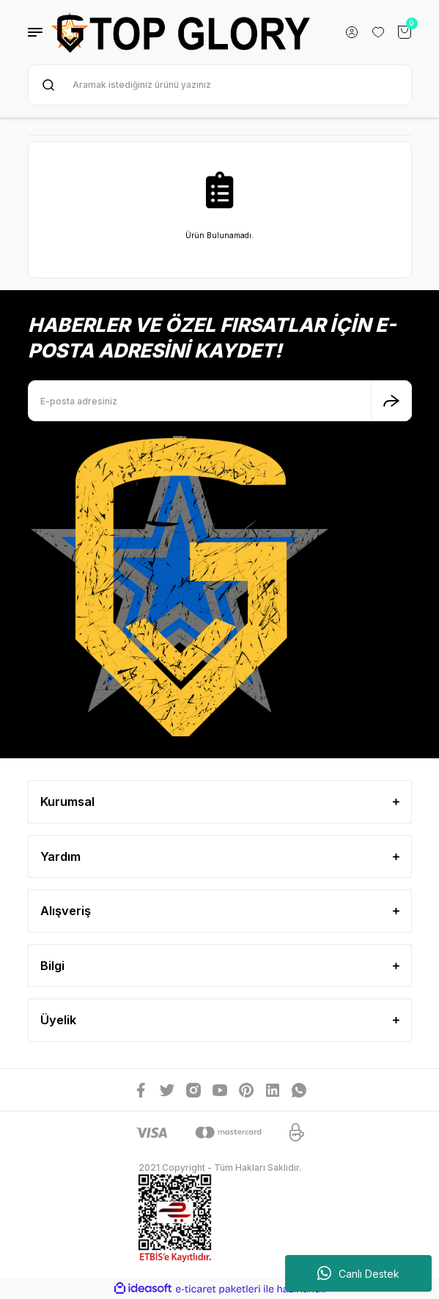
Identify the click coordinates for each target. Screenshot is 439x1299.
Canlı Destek (358, 1273)
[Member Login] (351, 32)
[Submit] (391, 400)
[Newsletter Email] (220, 400)
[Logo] (181, 32)
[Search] (220, 85)
